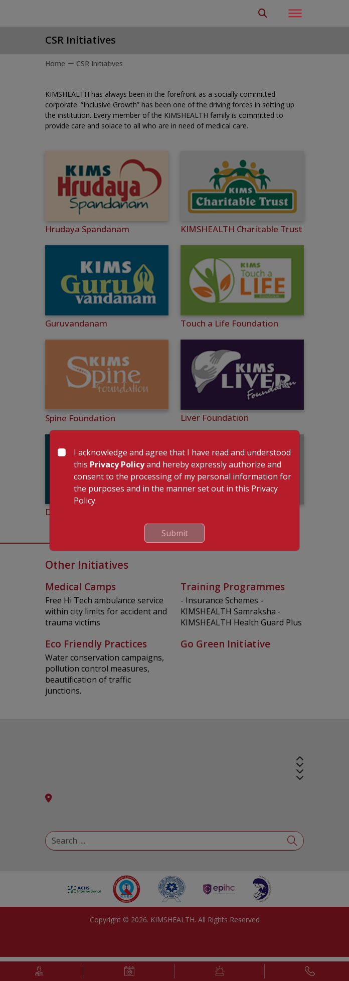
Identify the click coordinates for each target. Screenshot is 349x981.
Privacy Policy (117, 464)
